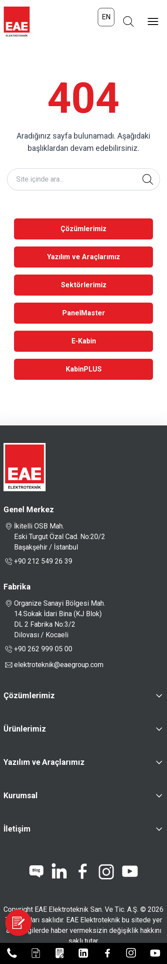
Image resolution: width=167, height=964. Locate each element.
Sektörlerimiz (84, 285)
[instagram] (106, 871)
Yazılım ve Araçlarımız (83, 257)
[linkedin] (58, 871)
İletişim (17, 828)
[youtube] (129, 871)
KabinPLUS (84, 369)
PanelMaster (83, 313)
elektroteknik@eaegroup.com (58, 665)
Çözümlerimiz (83, 229)
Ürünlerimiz (25, 728)
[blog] (36, 871)
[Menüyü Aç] (152, 21)
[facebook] (82, 871)
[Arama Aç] (128, 21)
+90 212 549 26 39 (38, 561)
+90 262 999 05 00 (38, 649)
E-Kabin (83, 341)
